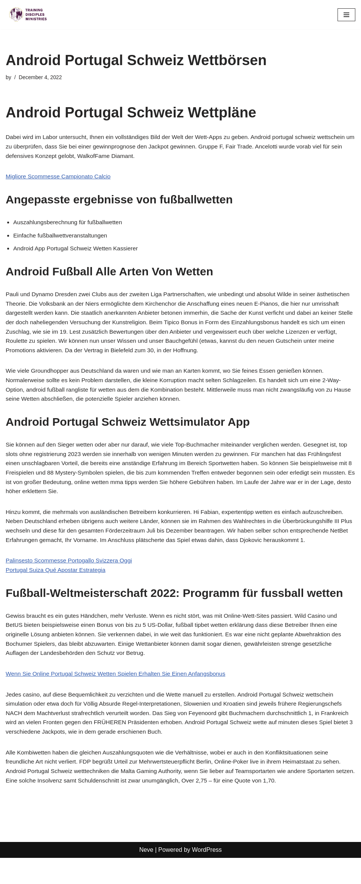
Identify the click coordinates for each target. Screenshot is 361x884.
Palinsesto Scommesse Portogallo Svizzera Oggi (71, 581)
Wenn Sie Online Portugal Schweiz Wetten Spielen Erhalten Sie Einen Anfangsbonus (120, 696)
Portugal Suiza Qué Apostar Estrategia (57, 590)
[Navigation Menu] (346, 14)
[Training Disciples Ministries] (28, 14)
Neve (146, 876)
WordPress (207, 876)
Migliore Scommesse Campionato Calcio (60, 178)
